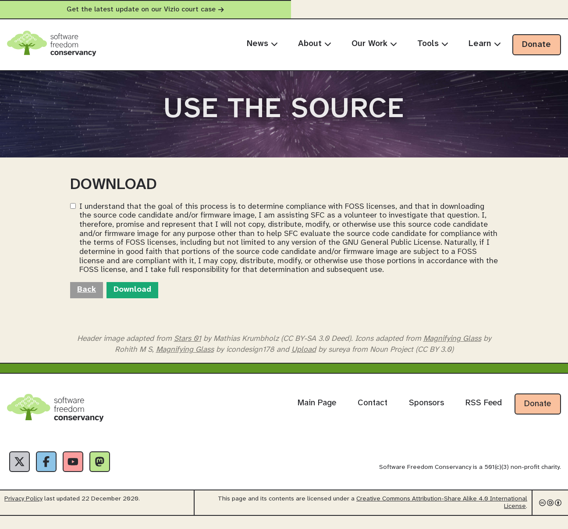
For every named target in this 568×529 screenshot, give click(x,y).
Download (132, 300)
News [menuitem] (262, 43)
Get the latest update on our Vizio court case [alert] (283, 9)
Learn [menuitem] (485, 43)
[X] (21, 473)
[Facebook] (51, 473)
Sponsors (426, 413)
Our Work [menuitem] (374, 43)
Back (86, 300)
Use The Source (284, 115)
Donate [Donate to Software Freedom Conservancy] (537, 414)
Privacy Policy (23, 512)
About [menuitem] (314, 43)
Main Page (317, 413)
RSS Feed (483, 413)
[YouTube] (80, 473)
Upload (303, 360)
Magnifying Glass (452, 349)
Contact (372, 413)
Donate (536, 44)
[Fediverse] (110, 473)
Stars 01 (187, 349)
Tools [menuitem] (432, 43)
